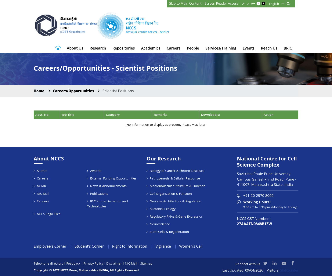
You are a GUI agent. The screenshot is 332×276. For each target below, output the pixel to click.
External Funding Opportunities (113, 178)
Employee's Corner (50, 246)
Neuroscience (160, 224)
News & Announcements (108, 186)
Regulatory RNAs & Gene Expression (176, 216)
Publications (99, 193)
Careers (173, 48)
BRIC (288, 48)
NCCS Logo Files (48, 214)
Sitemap (147, 263)
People (193, 48)
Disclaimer (114, 263)
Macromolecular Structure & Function (177, 186)
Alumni (42, 170)
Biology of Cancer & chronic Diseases (177, 170)
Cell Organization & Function (171, 193)
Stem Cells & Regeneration (169, 231)
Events (249, 48)
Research (98, 48)
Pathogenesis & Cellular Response (175, 178)
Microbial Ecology (163, 209)
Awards (95, 170)
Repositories (123, 48)
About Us (75, 48)
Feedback (74, 263)
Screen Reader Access (221, 3)
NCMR (41, 186)
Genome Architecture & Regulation (175, 201)
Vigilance (165, 246)
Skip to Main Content (184, 3)
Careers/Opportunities (75, 90)
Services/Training (220, 48)
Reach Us (269, 48)
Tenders (43, 201)
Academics (150, 48)
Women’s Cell (193, 246)
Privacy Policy (94, 263)
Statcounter (289, 270)
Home (39, 90)
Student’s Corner (90, 246)
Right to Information (131, 246)
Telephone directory (49, 263)
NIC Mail (43, 193)
